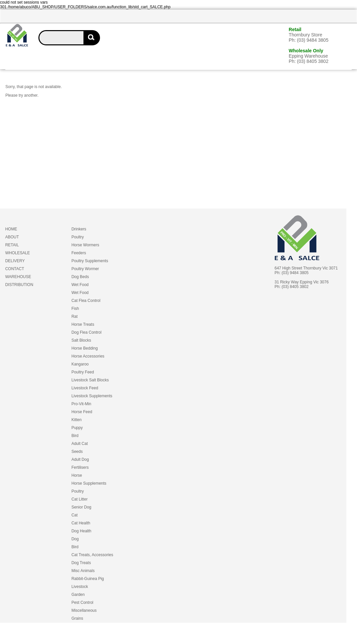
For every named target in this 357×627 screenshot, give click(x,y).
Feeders (79, 253)
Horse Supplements (89, 483)
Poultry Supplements (90, 261)
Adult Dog (80, 459)
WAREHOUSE (18, 276)
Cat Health (81, 523)
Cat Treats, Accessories (92, 555)
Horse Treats (83, 324)
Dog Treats (81, 562)
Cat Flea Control (86, 300)
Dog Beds (80, 276)
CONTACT (14, 268)
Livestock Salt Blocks (90, 380)
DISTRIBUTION (19, 284)
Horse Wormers (85, 245)
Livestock (80, 586)
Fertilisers (80, 467)
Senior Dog (81, 507)
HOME (11, 229)
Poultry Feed (83, 372)
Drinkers (79, 229)
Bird (75, 435)
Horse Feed (82, 412)
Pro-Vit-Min (81, 404)
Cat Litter (80, 499)
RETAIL (12, 245)
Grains (77, 618)
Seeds (77, 451)
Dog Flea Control (87, 332)
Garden (78, 594)
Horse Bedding (85, 348)
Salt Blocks (81, 340)
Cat (75, 515)
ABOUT (12, 237)
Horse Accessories (88, 356)
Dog (75, 539)
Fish (75, 308)
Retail (295, 29)
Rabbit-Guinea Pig (88, 578)
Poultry (78, 237)
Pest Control (82, 602)
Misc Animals (83, 570)
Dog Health (81, 531)
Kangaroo (80, 364)
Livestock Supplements (92, 396)
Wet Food (80, 284)
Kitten (77, 419)
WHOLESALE (17, 253)
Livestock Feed (85, 388)
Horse (77, 475)
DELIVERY (15, 261)
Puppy (77, 427)
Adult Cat (80, 443)
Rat (75, 316)
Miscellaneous (84, 610)
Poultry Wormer (85, 268)
